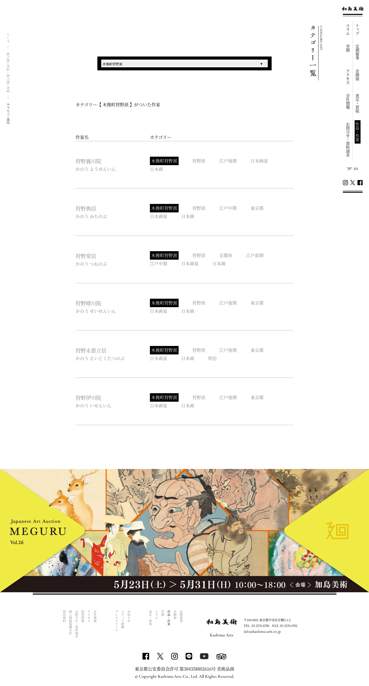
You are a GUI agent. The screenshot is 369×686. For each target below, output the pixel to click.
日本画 (156, 169)
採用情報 (83, 617)
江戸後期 (228, 161)
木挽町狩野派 (164, 161)
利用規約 (64, 617)
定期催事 (357, 52)
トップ (357, 29)
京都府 (226, 255)
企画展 (357, 75)
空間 (348, 48)
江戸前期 (255, 255)
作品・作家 (357, 132)
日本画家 (260, 161)
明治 (213, 358)
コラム (348, 29)
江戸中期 (228, 208)
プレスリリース (117, 621)
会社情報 (348, 101)
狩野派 (199, 161)
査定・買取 (357, 103)
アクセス (348, 76)
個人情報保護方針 (70, 623)
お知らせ (129, 617)
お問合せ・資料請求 (348, 139)
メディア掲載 (123, 620)
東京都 (257, 208)
